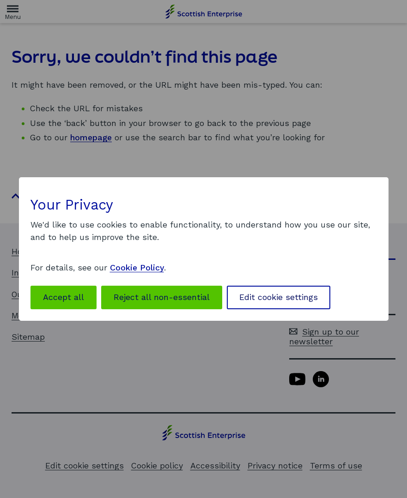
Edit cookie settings (278, 297)
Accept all (63, 297)
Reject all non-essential (162, 297)
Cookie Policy (137, 267)
